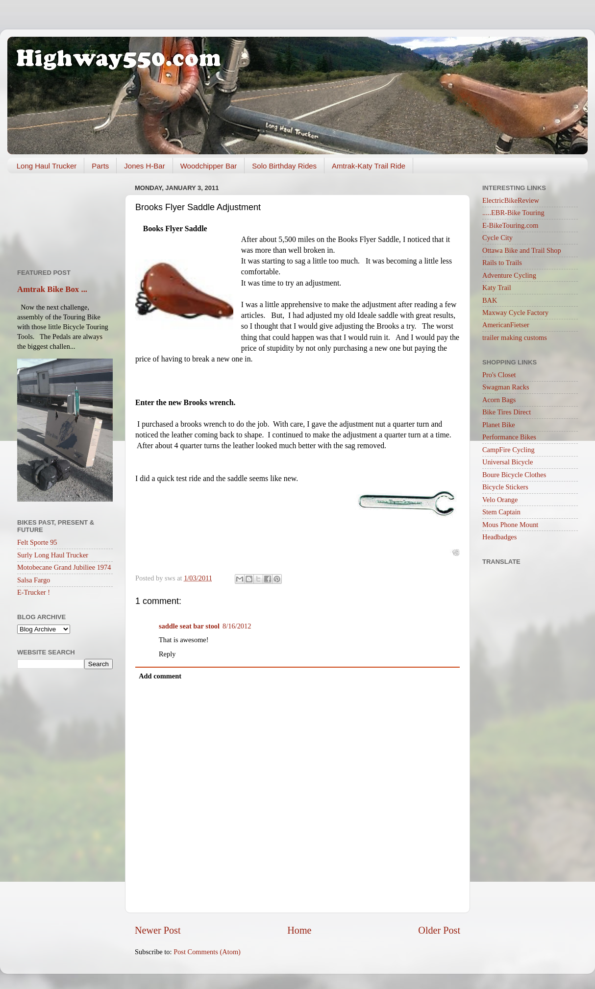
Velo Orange (500, 500)
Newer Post (158, 930)
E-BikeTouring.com (510, 225)
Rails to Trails (502, 262)
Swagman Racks (505, 387)
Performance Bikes (509, 437)
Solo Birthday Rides (284, 166)
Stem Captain (501, 512)
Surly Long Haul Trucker (52, 555)
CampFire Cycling (508, 450)
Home (299, 930)
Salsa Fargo (33, 580)
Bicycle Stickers (505, 487)
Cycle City (497, 237)
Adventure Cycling (509, 275)
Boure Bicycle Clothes (514, 475)
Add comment (160, 676)
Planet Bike (498, 425)
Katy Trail (496, 287)
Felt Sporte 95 (37, 542)
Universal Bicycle (507, 462)
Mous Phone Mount (510, 525)
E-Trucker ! (33, 592)
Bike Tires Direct (506, 412)
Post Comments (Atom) (207, 952)
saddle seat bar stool (189, 626)
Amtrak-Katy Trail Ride (368, 166)
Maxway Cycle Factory (515, 312)
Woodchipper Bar (208, 166)
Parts (100, 166)
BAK (489, 300)
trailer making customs (514, 337)
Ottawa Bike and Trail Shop (521, 250)
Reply (167, 654)
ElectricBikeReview (510, 200)
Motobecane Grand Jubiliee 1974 (64, 567)
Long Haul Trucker (47, 166)
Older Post (439, 930)
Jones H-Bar (144, 166)
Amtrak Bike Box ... (52, 289)
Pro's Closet (499, 375)
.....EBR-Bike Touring (513, 213)
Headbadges (499, 537)
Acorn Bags (499, 400)
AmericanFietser (505, 325)
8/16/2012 (237, 626)
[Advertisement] (65, 217)
